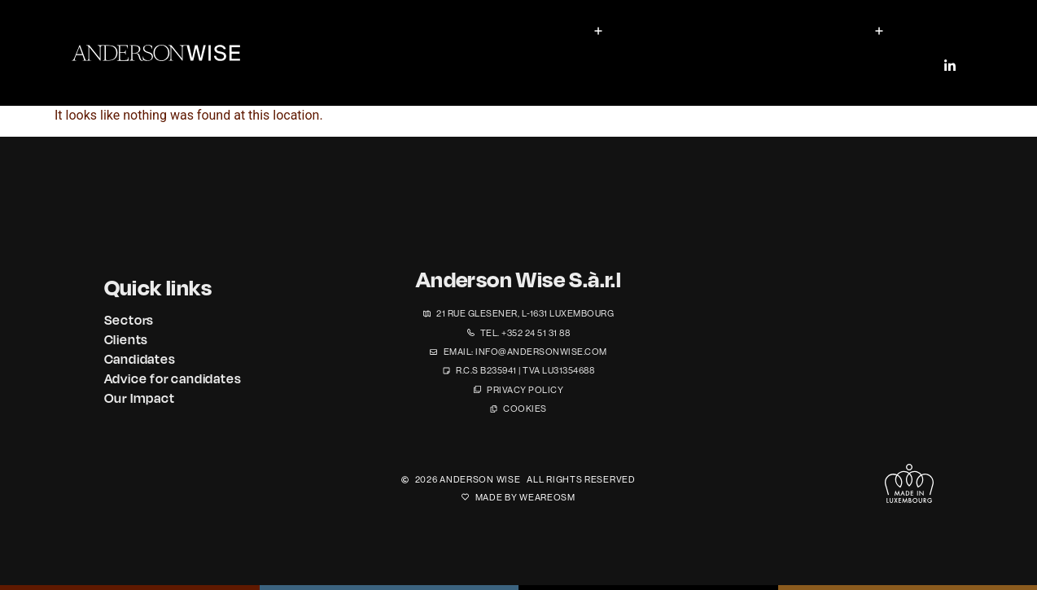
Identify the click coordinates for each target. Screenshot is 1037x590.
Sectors (129, 320)
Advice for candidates (173, 378)
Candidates (140, 359)
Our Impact (139, 398)
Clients (126, 339)
